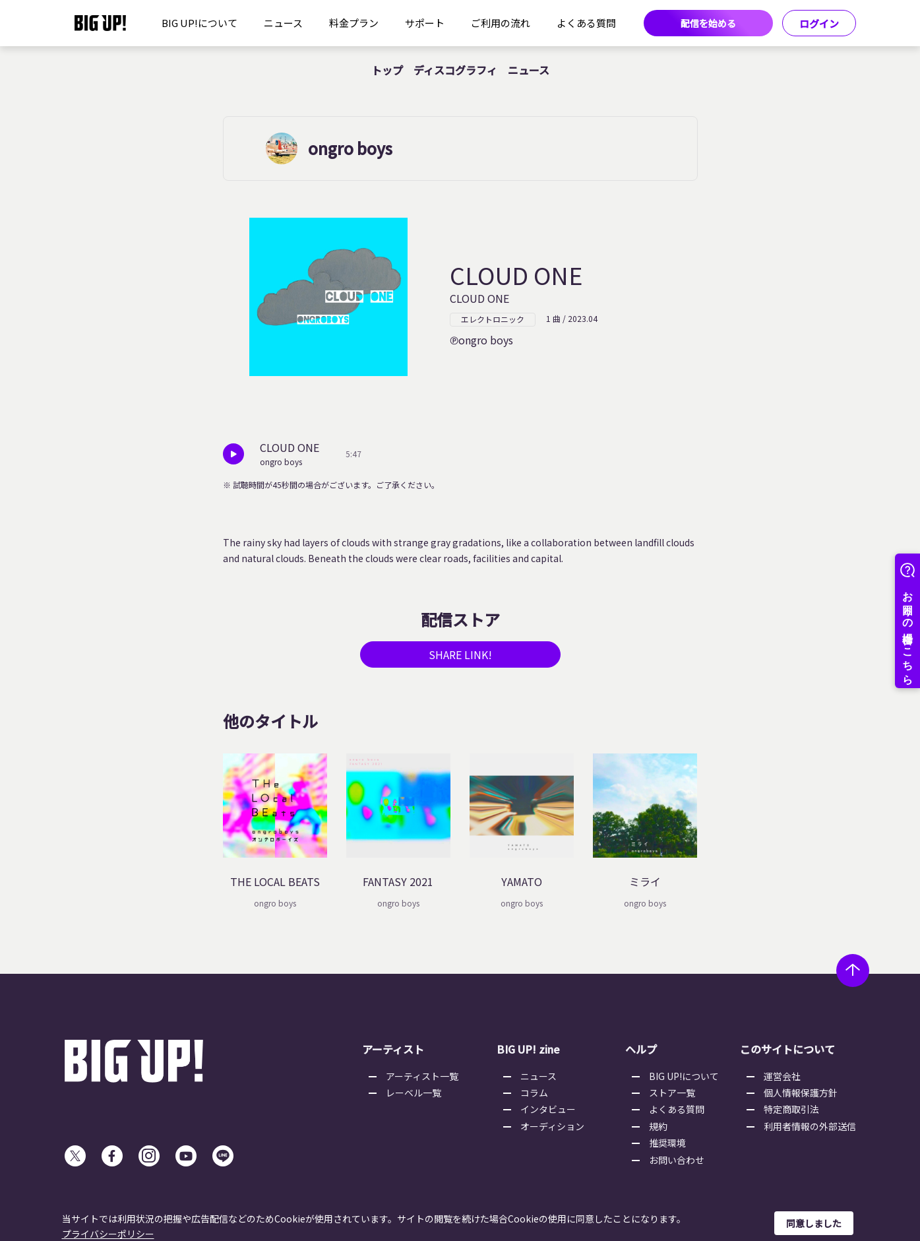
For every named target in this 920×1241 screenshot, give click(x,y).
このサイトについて (787, 1049)
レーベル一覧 (413, 1092)
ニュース (283, 23)
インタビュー (548, 1109)
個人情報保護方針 (801, 1092)
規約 (658, 1126)
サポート (425, 23)
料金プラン (354, 23)
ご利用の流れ (500, 23)
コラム (534, 1092)
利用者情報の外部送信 (810, 1126)
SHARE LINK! (460, 654)
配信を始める (708, 23)
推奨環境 (667, 1142)
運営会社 (782, 1076)
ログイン (819, 23)
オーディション (552, 1126)
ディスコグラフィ (455, 70)
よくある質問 (586, 23)
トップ (387, 70)
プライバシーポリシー (108, 1233)
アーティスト (393, 1049)
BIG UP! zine (528, 1049)
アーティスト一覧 (422, 1076)
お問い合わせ (676, 1159)
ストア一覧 (672, 1092)
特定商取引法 (791, 1109)
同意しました (814, 1223)
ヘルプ (641, 1049)
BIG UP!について (199, 23)
